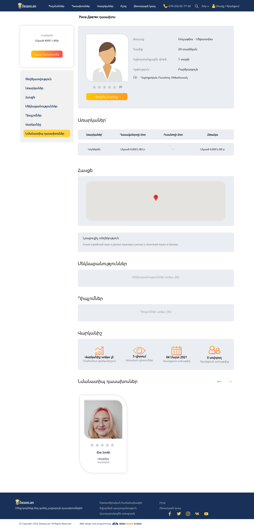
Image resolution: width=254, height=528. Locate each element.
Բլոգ (123, 6)
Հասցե (30, 97)
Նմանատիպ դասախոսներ (44, 133)
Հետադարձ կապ (145, 6)
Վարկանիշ (33, 124)
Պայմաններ (56, 6)
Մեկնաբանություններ (41, 106)
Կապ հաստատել (47, 54)
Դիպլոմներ (33, 115)
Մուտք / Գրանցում (227, 6)
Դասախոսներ (81, 6)
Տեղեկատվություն (38, 79)
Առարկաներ (105, 6)
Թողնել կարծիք (106, 97)
